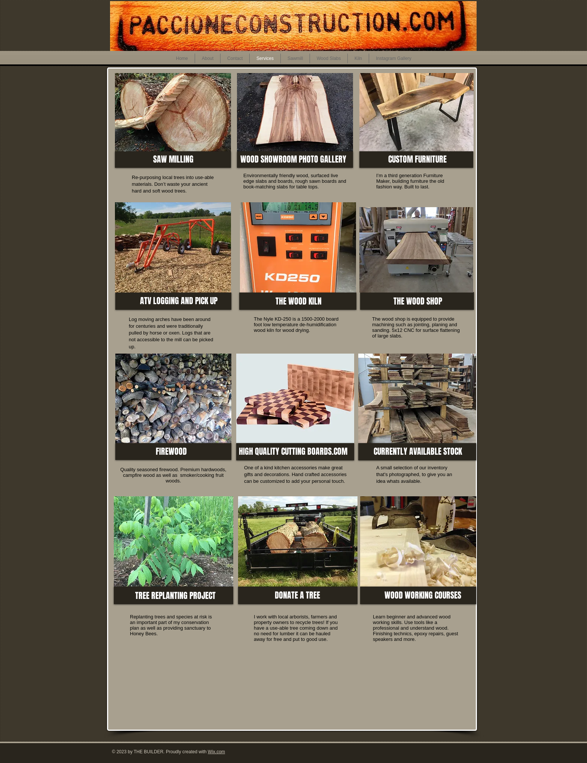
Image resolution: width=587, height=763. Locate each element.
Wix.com (216, 751)
